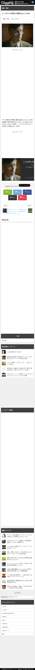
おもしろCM (14, 19)
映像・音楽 (6, 19)
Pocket (22, 197)
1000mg (4, 616)
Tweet (17, 192)
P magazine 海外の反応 (8, 613)
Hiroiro (3, 620)
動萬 (3, 634)
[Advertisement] (17, 60)
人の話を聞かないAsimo (14, 352)
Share (27, 192)
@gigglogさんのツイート (9, 597)
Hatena (12, 197)
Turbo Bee (4, 623)
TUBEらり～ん (5, 630)
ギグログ (18, 593)
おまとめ (4, 606)
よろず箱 (4, 609)
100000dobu (5, 627)
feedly (8, 192)
